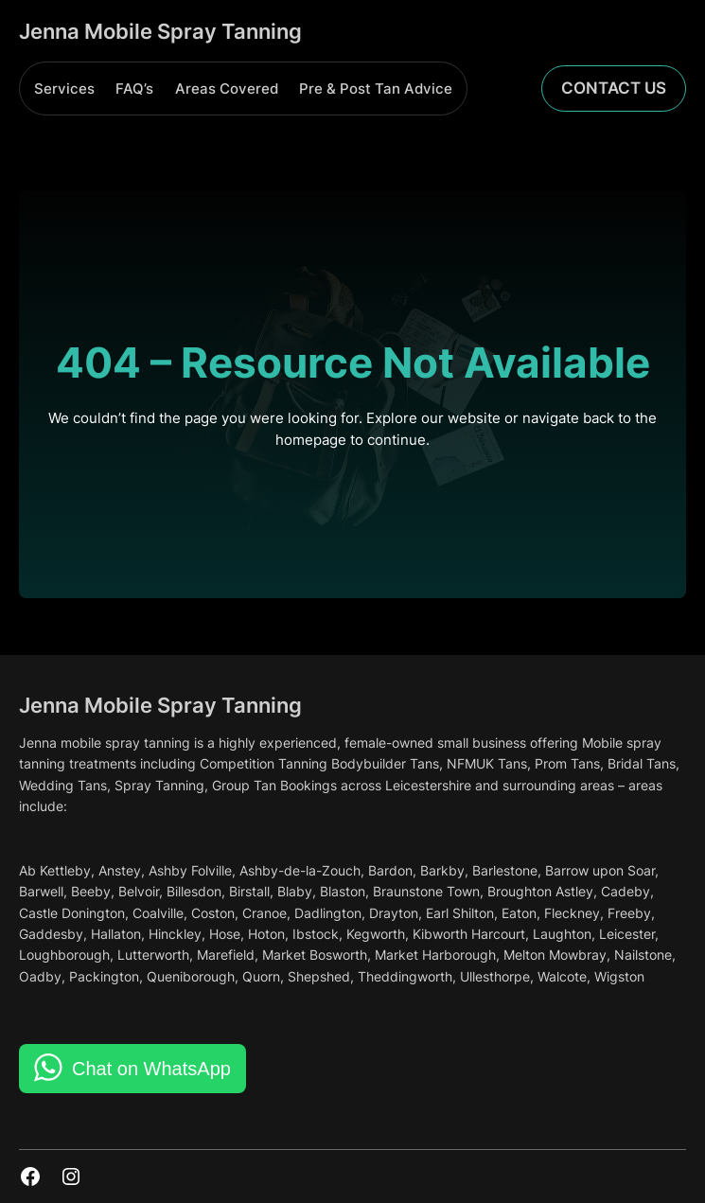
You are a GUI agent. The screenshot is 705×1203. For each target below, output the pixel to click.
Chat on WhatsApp (151, 1068)
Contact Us (613, 88)
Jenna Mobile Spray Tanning (160, 31)
